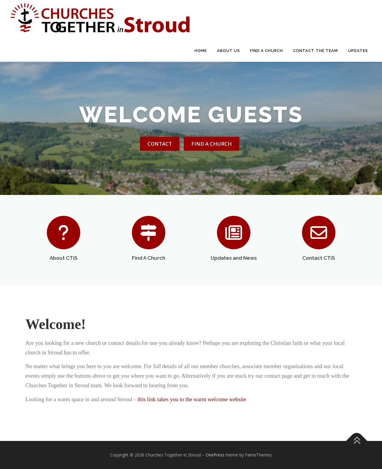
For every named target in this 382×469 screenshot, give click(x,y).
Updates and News (234, 258)
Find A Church (266, 50)
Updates (358, 50)
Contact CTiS (318, 258)
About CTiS (63, 258)
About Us (228, 50)
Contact (159, 143)
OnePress (215, 455)
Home (201, 50)
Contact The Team (315, 50)
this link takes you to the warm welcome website (192, 399)
